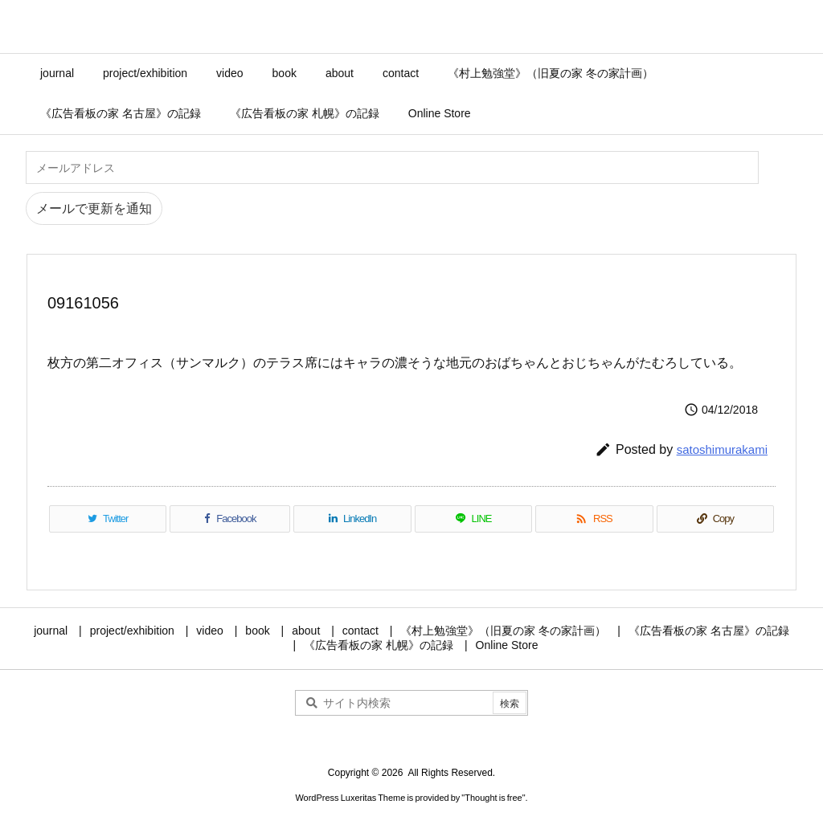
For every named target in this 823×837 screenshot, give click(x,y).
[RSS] (594, 519)
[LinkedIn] (352, 519)
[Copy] (715, 519)
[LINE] (473, 519)
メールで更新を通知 (94, 208)
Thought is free (493, 797)
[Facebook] (230, 519)
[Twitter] (107, 519)
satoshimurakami (722, 449)
